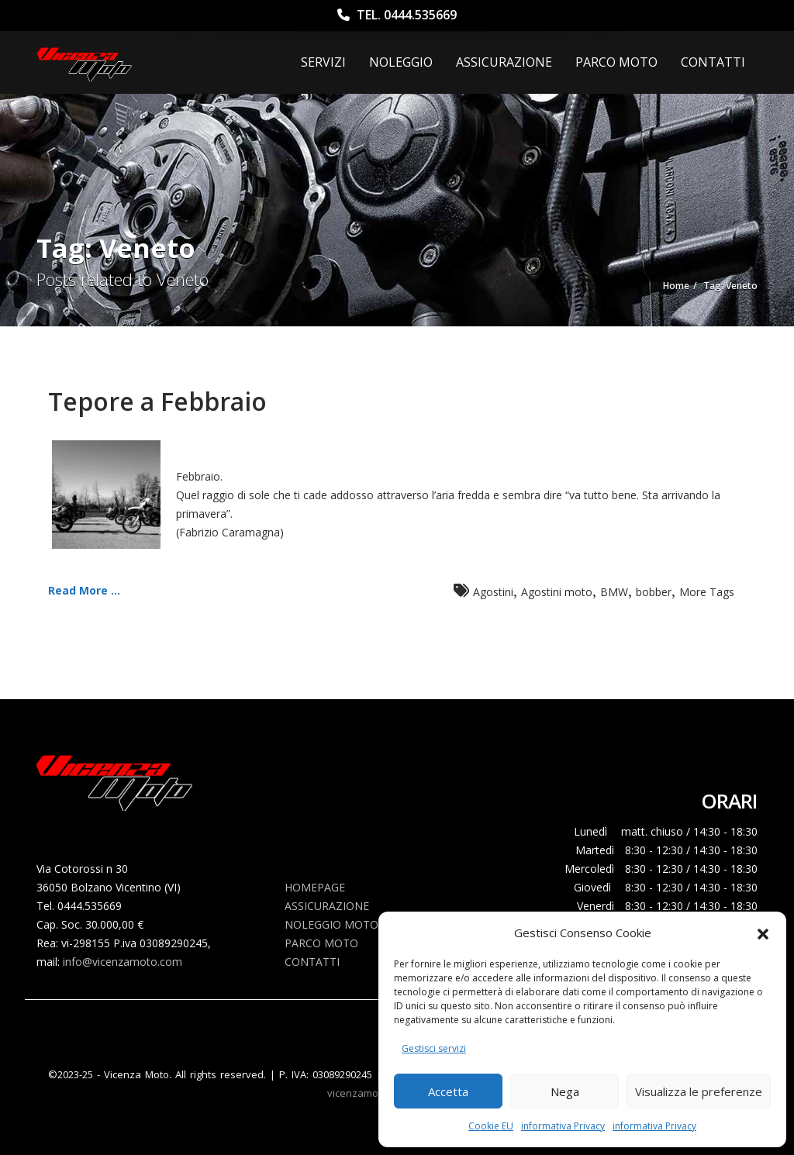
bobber (653, 591)
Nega (565, 1091)
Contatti (713, 62)
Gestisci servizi (434, 1048)
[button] (763, 932)
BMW (614, 591)
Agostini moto (556, 591)
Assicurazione (327, 905)
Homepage (315, 887)
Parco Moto (616, 62)
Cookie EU (490, 1126)
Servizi (323, 62)
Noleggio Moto (331, 924)
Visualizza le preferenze (698, 1091)
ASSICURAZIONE (504, 62)
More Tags (706, 591)
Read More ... (84, 590)
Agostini (493, 591)
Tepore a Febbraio (157, 401)
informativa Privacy (563, 1126)
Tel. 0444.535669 (397, 14)
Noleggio (401, 62)
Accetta (448, 1091)
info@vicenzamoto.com (122, 961)
